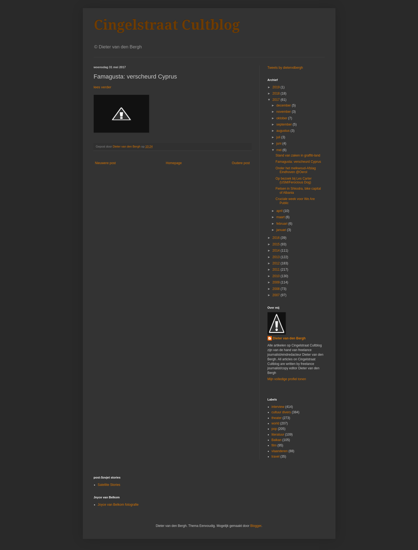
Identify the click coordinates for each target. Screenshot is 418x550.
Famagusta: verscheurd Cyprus (298, 162)
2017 (276, 100)
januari (281, 230)
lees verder (102, 87)
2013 (276, 257)
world (275, 423)
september (284, 124)
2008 (276, 289)
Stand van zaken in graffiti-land (297, 155)
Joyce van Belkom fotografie (118, 505)
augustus (283, 131)
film (274, 445)
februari (282, 224)
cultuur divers (281, 412)
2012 (276, 263)
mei (279, 150)
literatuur (278, 434)
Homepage (174, 163)
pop (274, 429)
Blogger (255, 526)
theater (277, 418)
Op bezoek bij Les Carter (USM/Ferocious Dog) (293, 180)
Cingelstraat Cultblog (167, 25)
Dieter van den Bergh (289, 338)
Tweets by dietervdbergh (285, 68)
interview (278, 407)
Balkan (277, 440)
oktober (282, 118)
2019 (276, 87)
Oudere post (241, 163)
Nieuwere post (105, 163)
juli (278, 137)
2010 (276, 276)
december (284, 105)
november (284, 112)
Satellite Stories (109, 485)
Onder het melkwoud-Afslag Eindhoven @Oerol (295, 170)
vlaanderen (280, 451)
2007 (276, 295)
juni (279, 143)
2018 (276, 93)
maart (280, 217)
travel (275, 456)
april (279, 211)
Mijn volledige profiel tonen (287, 379)
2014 (276, 250)
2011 (276, 269)
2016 (276, 238)
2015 (276, 244)
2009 (276, 282)
